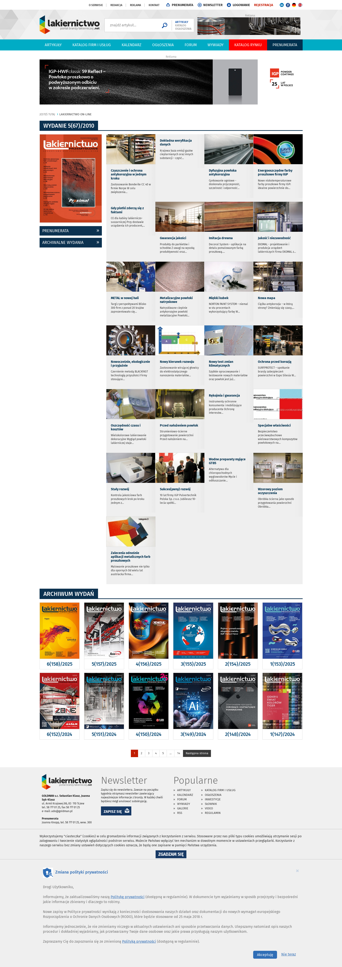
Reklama (135, 5)
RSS (179, 813)
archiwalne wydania (62, 242)
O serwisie (96, 5)
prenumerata (55, 230)
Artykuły (53, 45)
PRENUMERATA (182, 5)
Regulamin (213, 813)
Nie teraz (288, 954)
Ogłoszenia (163, 45)
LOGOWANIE (241, 5)
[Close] (297, 870)
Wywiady (216, 45)
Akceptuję (265, 955)
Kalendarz (131, 45)
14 (178, 753)
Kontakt (154, 5)
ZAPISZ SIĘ (113, 811)
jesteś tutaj (47, 114)
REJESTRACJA (263, 5)
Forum (191, 45)
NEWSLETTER (213, 5)
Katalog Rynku (248, 45)
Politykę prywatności (128, 897)
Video (209, 808)
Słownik (211, 804)
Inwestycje (213, 799)
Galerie (182, 808)
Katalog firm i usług (91, 45)
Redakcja (116, 5)
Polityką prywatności (139, 941)
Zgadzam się (172, 854)
